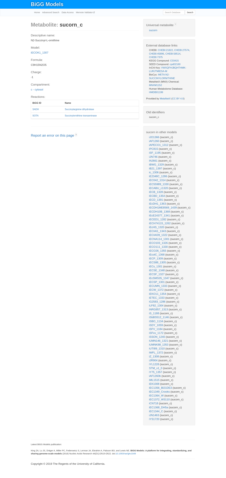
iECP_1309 (156, 258)
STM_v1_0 (156, 368)
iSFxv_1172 (156, 332)
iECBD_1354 (157, 195)
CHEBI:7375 (156, 57)
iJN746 (153, 156)
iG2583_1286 (157, 301)
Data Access (68, 12)
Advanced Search (50, 12)
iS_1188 (154, 313)
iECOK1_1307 (39, 52)
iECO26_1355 (158, 250)
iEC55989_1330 (159, 184)
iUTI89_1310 (157, 348)
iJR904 (153, 360)
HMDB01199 (156, 92)
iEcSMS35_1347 (159, 278)
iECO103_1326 (158, 242)
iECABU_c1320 (159, 188)
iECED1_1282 (158, 219)
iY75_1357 (156, 372)
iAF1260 (154, 141)
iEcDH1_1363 (158, 203)
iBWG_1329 (157, 164)
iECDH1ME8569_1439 (163, 207)
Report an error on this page (53, 135)
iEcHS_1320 (157, 227)
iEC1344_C (156, 411)
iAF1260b (155, 375)
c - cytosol (37, 89)
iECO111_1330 (158, 246)
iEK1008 (154, 383)
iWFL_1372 (156, 352)
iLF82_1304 (156, 305)
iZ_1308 (154, 356)
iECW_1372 (156, 289)
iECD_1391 (156, 199)
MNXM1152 (155, 85)
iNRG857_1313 (159, 309)
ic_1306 (154, 172)
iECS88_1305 (158, 262)
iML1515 (154, 379)
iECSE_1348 (157, 270)
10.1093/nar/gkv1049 (126, 453)
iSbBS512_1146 (159, 317)
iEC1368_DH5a (159, 407)
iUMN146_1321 (159, 340)
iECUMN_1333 (158, 285)
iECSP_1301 (157, 282)
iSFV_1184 (156, 329)
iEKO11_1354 (158, 293)
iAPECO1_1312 (159, 144)
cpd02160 (175, 64)
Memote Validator (84, 12)
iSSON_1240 (157, 336)
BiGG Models (47, 4)
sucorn (153, 30)
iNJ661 (153, 160)
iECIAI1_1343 (158, 231)
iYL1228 (154, 364)
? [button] (76, 135)
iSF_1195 (155, 152)
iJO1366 (154, 137)
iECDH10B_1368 (160, 211)
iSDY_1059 (156, 325)
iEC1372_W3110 (160, 399)
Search (190, 12)
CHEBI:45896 (156, 53)
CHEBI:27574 (181, 50)
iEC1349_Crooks (160, 391)
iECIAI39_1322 (158, 234)
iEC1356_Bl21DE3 (161, 387)
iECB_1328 (156, 191)
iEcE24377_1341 (160, 215)
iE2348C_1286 (158, 176)
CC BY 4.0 (178, 98)
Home (37, 12)
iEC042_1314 (157, 180)
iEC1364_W (156, 395)
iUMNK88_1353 (159, 344)
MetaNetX (165, 98)
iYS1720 (154, 419)
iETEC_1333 (157, 297)
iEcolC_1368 (157, 254)
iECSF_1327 (157, 274)
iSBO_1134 (156, 321)
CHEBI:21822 (165, 50)
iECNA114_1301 (159, 239)
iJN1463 (154, 415)
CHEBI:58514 (172, 53)
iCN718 (154, 403)
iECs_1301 (156, 266)
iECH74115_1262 (160, 223)
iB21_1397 (156, 168)
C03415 (174, 60)
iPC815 (154, 148)
